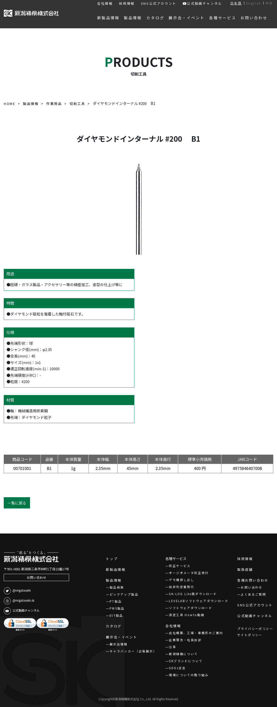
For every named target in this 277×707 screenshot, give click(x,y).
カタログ (113, 626)
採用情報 (126, 3)
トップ (112, 558)
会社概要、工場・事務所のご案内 (196, 633)
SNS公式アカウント (158, 3)
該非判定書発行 (181, 587)
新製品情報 (115, 569)
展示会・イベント (121, 637)
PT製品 (116, 601)
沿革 (172, 647)
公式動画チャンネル (202, 3)
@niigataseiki (17, 590)
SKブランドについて (185, 661)
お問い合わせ (36, 577)
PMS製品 (117, 608)
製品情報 (113, 580)
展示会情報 (119, 644)
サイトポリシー (249, 635)
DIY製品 (116, 615)
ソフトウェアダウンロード (190, 608)
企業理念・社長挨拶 (185, 640)
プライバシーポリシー (255, 628)
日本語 (236, 3)
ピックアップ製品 (124, 594)
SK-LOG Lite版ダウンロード (193, 594)
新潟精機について (183, 654)
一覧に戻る (17, 502)
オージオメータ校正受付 (188, 573)
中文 (269, 3)
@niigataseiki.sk (19, 600)
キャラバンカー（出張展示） (133, 651)
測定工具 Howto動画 (186, 615)
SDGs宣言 (177, 668)
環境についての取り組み (188, 675)
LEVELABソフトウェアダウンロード (198, 601)
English (253, 3)
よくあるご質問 (253, 594)
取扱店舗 (245, 569)
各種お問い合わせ (252, 580)
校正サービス (179, 566)
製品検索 (117, 587)
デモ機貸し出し (181, 580)
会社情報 (105, 3)
